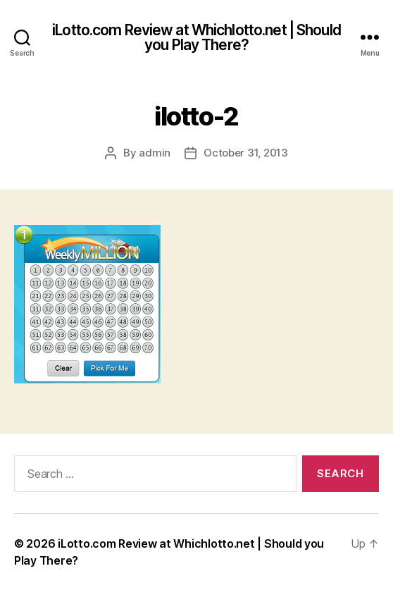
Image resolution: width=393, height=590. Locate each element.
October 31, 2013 (246, 152)
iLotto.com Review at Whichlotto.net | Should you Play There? (196, 37)
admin (154, 152)
